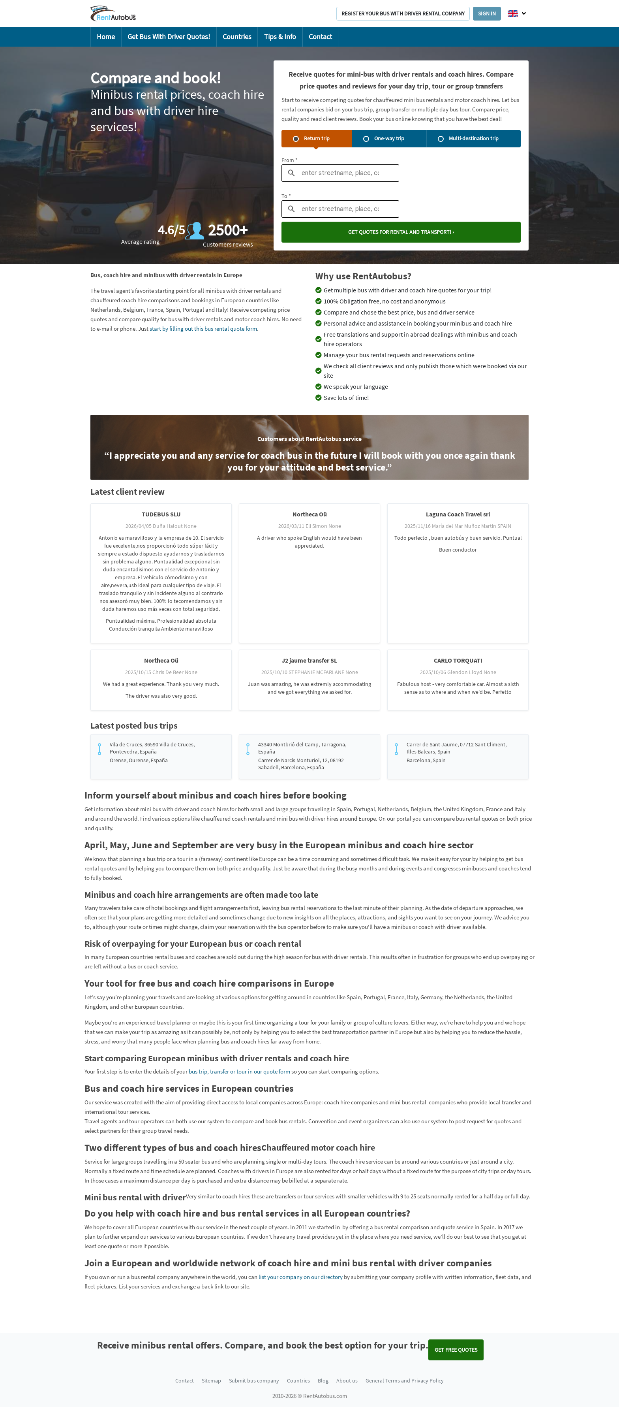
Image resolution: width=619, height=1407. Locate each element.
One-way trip (383, 138)
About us (347, 1380)
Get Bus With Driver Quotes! (169, 36)
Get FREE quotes (456, 1349)
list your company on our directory (301, 1277)
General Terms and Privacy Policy (405, 1380)
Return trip (311, 138)
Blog (323, 1380)
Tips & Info (280, 36)
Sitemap (211, 1380)
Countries (237, 36)
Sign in (487, 13)
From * (289, 160)
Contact (320, 36)
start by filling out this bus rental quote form (203, 328)
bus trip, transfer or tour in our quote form (239, 1071)
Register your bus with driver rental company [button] (403, 13)
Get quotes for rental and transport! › (401, 231)
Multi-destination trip (468, 138)
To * (286, 196)
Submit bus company (254, 1380)
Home (106, 36)
